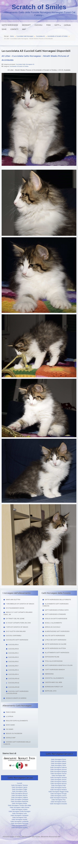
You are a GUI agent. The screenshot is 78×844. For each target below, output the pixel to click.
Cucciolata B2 (13, 687)
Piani (48, 25)
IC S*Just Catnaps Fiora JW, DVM (18, 623)
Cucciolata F (13, 666)
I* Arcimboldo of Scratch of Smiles (20, 604)
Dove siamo (10, 725)
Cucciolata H (13, 674)
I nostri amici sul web (53, 682)
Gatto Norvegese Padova (58, 781)
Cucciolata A (13, 644)
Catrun (67, 25)
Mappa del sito (50, 691)
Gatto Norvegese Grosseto (58, 803)
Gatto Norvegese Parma (58, 787)
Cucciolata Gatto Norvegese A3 (25, 64)
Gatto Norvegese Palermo (58, 767)
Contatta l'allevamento (54, 678)
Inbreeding (49, 674)
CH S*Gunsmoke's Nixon (15, 608)
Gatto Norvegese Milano (58, 761)
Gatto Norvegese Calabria (19, 797)
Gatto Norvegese (10, 25)
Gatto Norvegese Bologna (58, 771)
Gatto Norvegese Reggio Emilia (58, 791)
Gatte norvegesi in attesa (55, 648)
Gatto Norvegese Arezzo (58, 801)
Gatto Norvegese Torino (58, 765)
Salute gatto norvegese (55, 635)
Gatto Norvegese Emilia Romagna (19, 811)
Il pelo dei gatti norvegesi (55, 640)
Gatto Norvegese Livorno (58, 795)
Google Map (10, 737)
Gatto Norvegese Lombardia (19, 821)
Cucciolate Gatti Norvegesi (17, 640)
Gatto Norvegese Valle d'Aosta (19, 807)
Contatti (14, 29)
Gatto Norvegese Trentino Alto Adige (19, 805)
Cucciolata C (13, 653)
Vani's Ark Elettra (13, 599)
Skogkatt (26, 25)
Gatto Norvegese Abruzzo (19, 793)
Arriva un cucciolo (52, 627)
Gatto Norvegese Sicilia (19, 791)
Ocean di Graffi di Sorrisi (16, 698)
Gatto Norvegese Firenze (58, 773)
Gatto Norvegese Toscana (19, 785)
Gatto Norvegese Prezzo (19, 825)
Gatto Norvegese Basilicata (19, 801)
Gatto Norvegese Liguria (19, 787)
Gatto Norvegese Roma (58, 759)
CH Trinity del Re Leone (15, 618)
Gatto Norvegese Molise (19, 803)
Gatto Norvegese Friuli (19, 817)
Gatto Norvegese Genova (58, 769)
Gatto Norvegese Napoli (58, 763)
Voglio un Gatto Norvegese (56, 618)
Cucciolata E (13, 661)
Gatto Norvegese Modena (58, 789)
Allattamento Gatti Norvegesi (57, 652)
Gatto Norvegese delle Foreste (58, 599)
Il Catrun (9, 716)
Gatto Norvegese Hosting (19, 827)
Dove (4, 29)
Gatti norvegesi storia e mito (57, 610)
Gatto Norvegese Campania (19, 815)
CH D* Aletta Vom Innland (16, 631)
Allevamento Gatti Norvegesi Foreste (55, 605)
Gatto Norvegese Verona (58, 779)
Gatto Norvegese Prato (58, 785)
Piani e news (11, 712)
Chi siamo (9, 729)
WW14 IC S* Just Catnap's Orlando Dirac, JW (18, 613)
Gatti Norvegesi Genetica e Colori (59, 665)
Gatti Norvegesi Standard (55, 614)
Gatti (57, 25)
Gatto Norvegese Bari (58, 775)
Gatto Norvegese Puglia (19, 789)
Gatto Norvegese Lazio (19, 813)
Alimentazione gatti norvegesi (57, 631)
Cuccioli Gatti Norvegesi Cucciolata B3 (17, 692)
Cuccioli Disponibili (13, 635)
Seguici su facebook (14, 733)
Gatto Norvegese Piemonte (19, 823)
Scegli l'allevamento (53, 623)
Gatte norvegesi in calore (55, 644)
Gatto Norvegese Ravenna (58, 797)
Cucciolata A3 (13, 683)
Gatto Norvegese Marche (19, 795)
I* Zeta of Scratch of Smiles (17, 627)
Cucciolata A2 (13, 678)
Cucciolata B (13, 649)
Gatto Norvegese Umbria (19, 809)
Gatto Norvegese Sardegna (19, 799)
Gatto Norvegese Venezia (58, 777)
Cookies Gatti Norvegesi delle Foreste (17, 743)
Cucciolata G (13, 670)
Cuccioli (38, 25)
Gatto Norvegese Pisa (59, 799)
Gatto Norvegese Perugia (58, 793)
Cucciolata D (13, 657)
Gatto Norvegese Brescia (58, 783)
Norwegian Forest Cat (54, 686)
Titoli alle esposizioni (53, 661)
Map (24, 29)
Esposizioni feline (52, 657)
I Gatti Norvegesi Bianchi (55, 669)
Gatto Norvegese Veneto (19, 819)
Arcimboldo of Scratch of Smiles (19, 66)
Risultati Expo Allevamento (17, 720)
